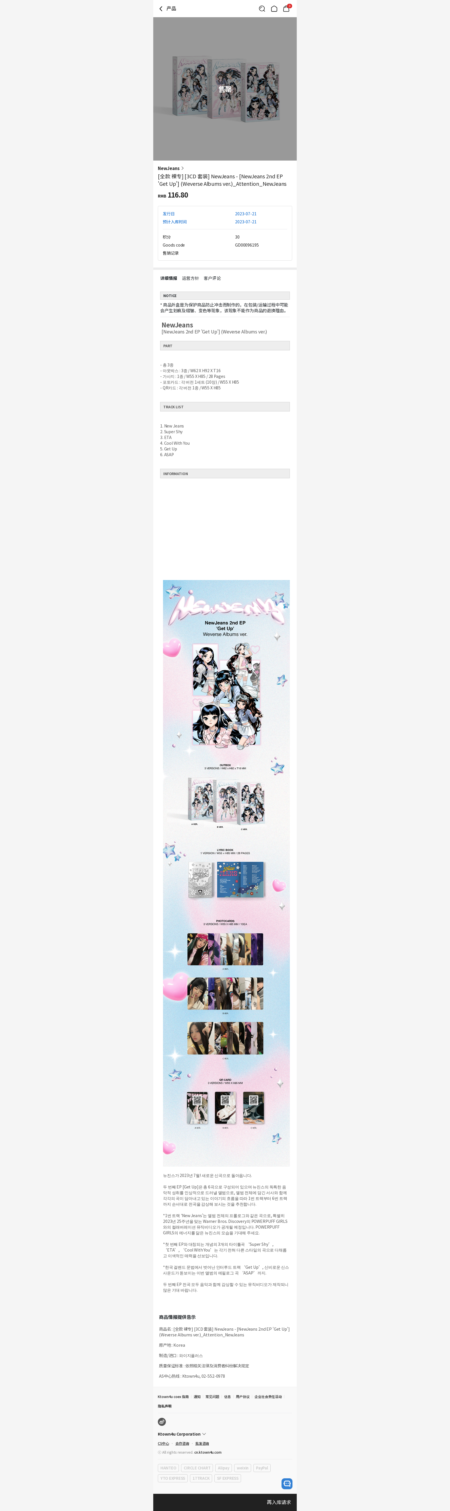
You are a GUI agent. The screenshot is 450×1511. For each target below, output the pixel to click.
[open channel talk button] (287, 1483)
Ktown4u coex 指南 (173, 1396)
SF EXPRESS (227, 1478)
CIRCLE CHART (197, 1468)
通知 (197, 1396)
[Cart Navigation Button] (286, 8)
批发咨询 (202, 1443)
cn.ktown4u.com (208, 1452)
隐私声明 (165, 1405)
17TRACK (201, 1478)
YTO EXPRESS (172, 1478)
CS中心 (163, 1443)
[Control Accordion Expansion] (225, 1434)
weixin (243, 1468)
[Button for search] (262, 8)
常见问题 (212, 1396)
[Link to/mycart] (286, 8)
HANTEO (168, 1468)
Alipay (223, 1468)
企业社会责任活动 (268, 1396)
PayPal (262, 1468)
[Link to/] (274, 8)
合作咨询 (182, 1443)
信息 (227, 1396)
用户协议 (243, 1396)
